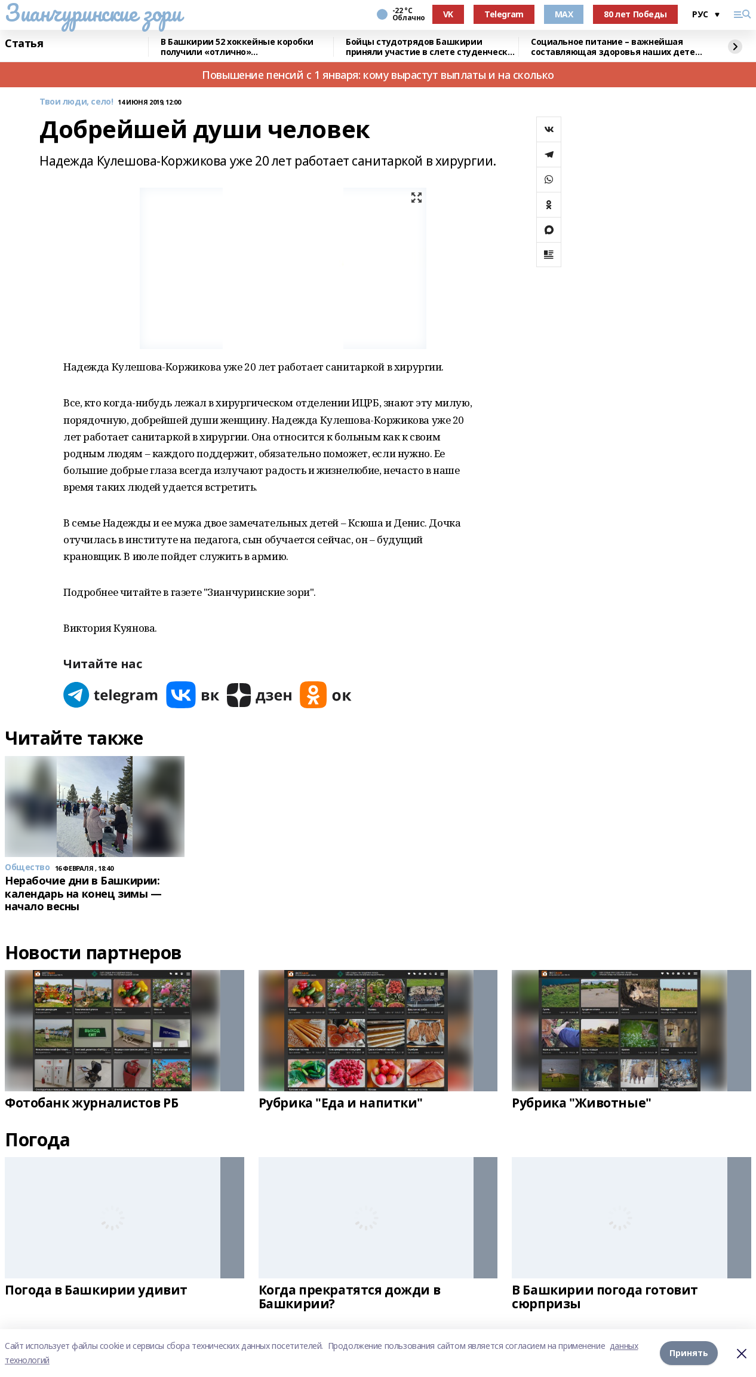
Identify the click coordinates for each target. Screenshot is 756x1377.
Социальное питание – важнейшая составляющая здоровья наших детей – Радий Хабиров (615, 47)
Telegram (504, 14)
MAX (564, 14)
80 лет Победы (635, 14)
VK (448, 14)
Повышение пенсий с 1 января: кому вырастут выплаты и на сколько (378, 75)
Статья (24, 43)
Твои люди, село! (76, 102)
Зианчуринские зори (93, 12)
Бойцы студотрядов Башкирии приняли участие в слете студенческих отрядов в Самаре (432, 47)
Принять (688, 1352)
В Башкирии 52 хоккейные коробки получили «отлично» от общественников (237, 47)
